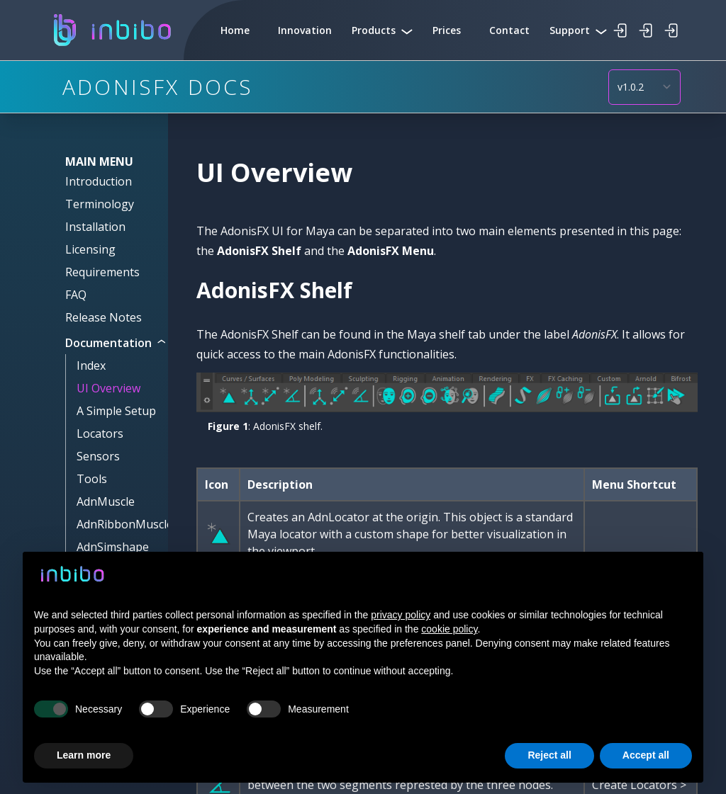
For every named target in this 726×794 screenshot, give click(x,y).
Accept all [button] (645, 755)
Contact (509, 30)
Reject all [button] (549, 755)
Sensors (98, 456)
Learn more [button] (84, 755)
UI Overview (108, 388)
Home (235, 30)
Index (91, 365)
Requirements (102, 272)
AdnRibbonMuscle (125, 524)
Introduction (98, 181)
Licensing (90, 249)
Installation (95, 226)
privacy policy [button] (400, 614)
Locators (100, 433)
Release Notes (103, 317)
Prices (446, 30)
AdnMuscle (106, 501)
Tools (92, 479)
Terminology (99, 204)
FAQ (75, 294)
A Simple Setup (116, 411)
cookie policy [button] (449, 629)
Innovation (305, 30)
